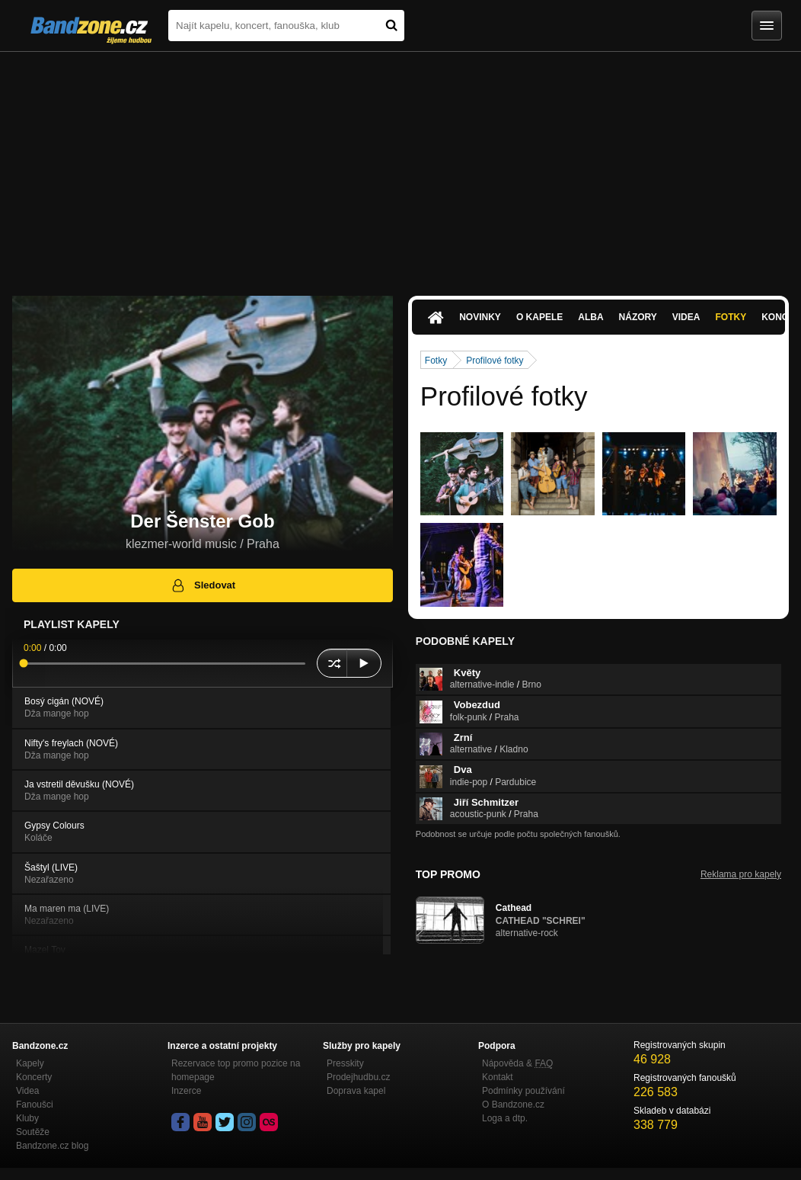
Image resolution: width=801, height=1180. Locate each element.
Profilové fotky (494, 360)
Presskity (345, 1063)
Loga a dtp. (505, 1118)
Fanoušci (34, 1104)
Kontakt (497, 1077)
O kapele (539, 317)
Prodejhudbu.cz (358, 1077)
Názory (638, 317)
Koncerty (34, 1077)
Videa (686, 317)
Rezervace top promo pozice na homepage (235, 1070)
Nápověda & (517, 1063)
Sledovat (203, 585)
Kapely (30, 1063)
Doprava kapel (356, 1090)
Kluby (27, 1118)
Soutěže (32, 1132)
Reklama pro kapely (740, 874)
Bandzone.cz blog (52, 1145)
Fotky (730, 317)
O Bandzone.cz (513, 1104)
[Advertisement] (400, 166)
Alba (590, 317)
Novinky (480, 317)
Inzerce (186, 1090)
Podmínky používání (523, 1090)
